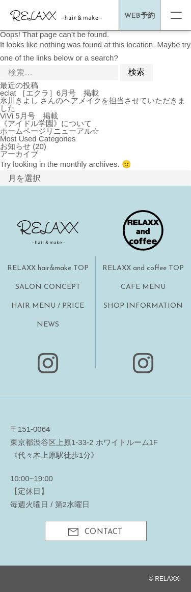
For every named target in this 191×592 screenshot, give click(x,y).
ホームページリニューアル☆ (49, 131)
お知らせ (15, 146)
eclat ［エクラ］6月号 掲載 (49, 92)
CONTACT (95, 532)
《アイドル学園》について (46, 123)
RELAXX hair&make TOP (48, 268)
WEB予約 (139, 16)
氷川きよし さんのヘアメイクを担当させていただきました (92, 104)
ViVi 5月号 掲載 (29, 115)
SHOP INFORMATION (143, 306)
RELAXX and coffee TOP (143, 268)
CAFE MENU (143, 287)
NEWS (48, 325)
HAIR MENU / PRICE (47, 306)
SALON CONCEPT (47, 287)
